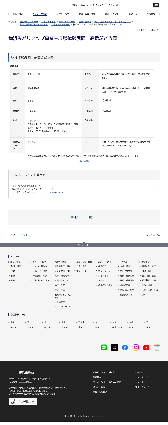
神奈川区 (82, 331)
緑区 (131, 337)
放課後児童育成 (62, 283)
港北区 (132, 331)
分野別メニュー (127, 297)
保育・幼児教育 (62, 278)
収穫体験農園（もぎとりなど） (34, 25)
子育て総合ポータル (63, 310)
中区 (80, 337)
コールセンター (99, 5)
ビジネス (124, 262)
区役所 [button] (74, 5)
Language (139, 376)
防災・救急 (15, 262)
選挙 (144, 297)
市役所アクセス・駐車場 (104, 376)
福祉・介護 (82, 273)
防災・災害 (16, 269)
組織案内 (97, 381)
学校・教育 (60, 287)
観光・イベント (105, 262)
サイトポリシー (142, 386)
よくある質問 (99, 390)
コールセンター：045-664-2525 (107, 386)
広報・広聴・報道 (150, 292)
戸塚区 (64, 337)
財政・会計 (147, 287)
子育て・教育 (60, 262)
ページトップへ (84, 245)
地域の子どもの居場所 (63, 298)
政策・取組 (147, 273)
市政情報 (146, 262)
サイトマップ (141, 381)
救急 (13, 278)
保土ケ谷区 (117, 337)
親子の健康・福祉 (63, 269)
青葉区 (13, 331)
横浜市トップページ (29, 22)
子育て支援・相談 (63, 273)
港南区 (115, 331)
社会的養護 (60, 304)
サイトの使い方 (142, 390)
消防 (13, 273)
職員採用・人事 (149, 283)
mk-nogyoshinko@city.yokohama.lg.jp (45, 192)
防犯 (13, 283)
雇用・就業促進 (127, 283)
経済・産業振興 (127, 278)
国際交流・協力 (127, 292)
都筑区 (30, 337)
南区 (148, 337)
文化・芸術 (103, 278)
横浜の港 (102, 269)
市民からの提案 (100, 395)
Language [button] (84, 5)
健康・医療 (82, 269)
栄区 (148, 331)
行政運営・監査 (149, 278)
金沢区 (98, 331)
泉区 (46, 331)
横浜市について (149, 269)
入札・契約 (125, 269)
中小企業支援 (126, 273)
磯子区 (64, 331)
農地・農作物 (85, 22)
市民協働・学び (40, 278)
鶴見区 (47, 337)
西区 (97, 337)
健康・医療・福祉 (84, 262)
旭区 (29, 331)
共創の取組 (125, 287)
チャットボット (115, 5)
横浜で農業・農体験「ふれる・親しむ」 (112, 22)
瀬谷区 (13, 337)
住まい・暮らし (40, 269)
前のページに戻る (19, 235)
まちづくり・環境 (67, 22)
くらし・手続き (48, 22)
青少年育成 (60, 292)
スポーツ (102, 283)
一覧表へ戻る (84, 161)
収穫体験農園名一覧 (61, 25)
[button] (84, 217)
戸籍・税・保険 (40, 273)
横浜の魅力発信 (105, 287)
